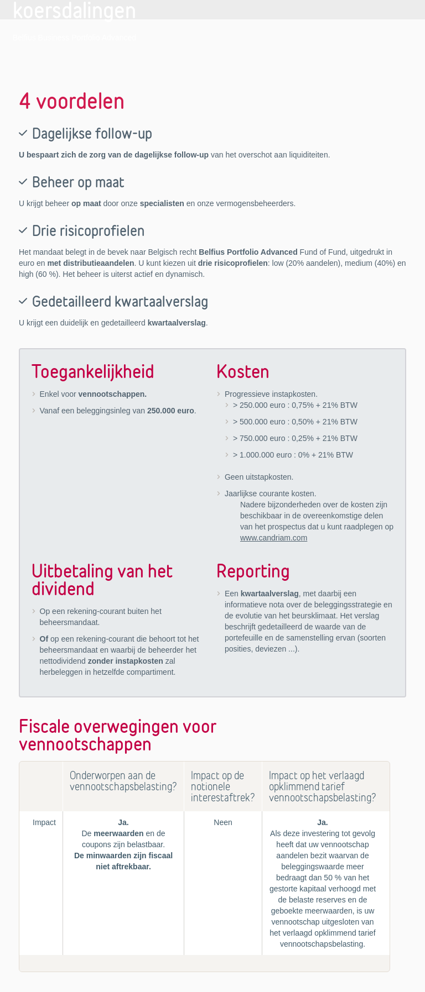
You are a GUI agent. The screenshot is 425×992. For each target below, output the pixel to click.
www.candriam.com (273, 537)
